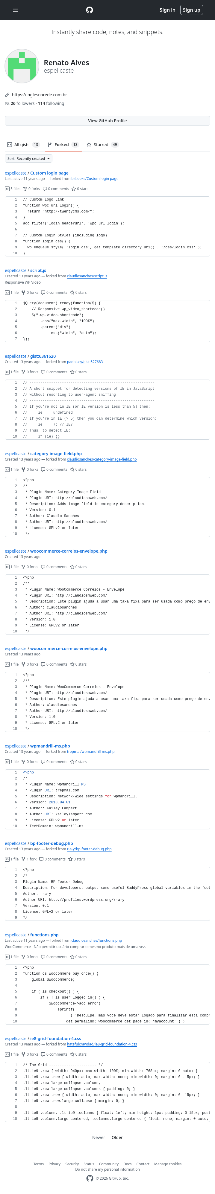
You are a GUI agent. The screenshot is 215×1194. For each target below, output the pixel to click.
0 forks (31, 188)
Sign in (167, 10)
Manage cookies (167, 1164)
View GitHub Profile (107, 120)
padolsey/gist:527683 (85, 361)
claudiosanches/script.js (87, 276)
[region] (107, 226)
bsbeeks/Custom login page (95, 178)
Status (89, 1164)
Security (72, 1164)
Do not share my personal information (107, 1169)
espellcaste (16, 173)
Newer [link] (98, 1137)
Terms (39, 1164)
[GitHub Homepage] (89, 1178)
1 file (12, 292)
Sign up (191, 10)
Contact (143, 1164)
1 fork (29, 859)
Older (117, 1137)
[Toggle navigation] (15, 10)
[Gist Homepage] (89, 9)
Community (109, 1164)
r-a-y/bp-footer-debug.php (89, 848)
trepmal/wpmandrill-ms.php (91, 751)
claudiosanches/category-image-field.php (102, 459)
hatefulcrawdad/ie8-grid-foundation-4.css (102, 1044)
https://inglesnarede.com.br (39, 94)
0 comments (56, 188)
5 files (12, 188)
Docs (127, 1164)
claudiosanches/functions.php (97, 940)
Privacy (54, 1164)
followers (20, 103)
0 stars (79, 188)
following (51, 103)
